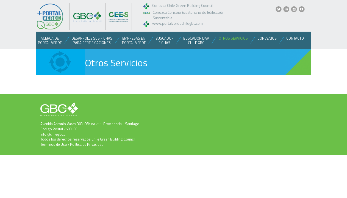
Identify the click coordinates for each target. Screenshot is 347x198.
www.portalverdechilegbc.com (177, 23)
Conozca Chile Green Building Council (182, 5)
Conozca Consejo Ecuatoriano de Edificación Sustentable (188, 15)
